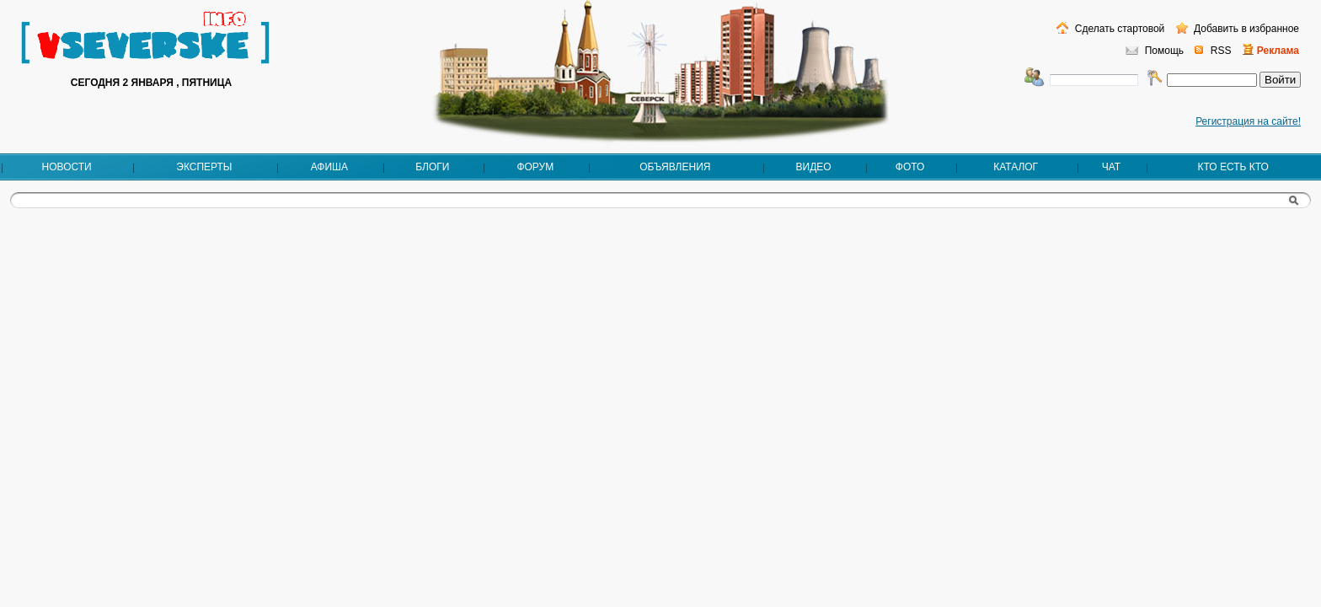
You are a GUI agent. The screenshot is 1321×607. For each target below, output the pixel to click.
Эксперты (204, 167)
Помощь (1164, 50)
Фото (910, 167)
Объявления (674, 167)
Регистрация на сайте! (1248, 121)
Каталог (1015, 167)
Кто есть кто (1232, 167)
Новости (67, 167)
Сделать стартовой (1118, 29)
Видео (814, 167)
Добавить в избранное (1245, 29)
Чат (1111, 167)
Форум (535, 167)
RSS (1221, 50)
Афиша (329, 167)
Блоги (432, 167)
